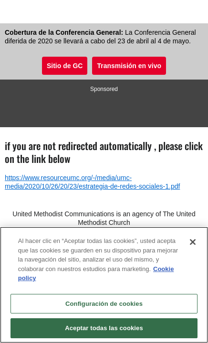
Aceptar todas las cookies (104, 328)
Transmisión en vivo (129, 66)
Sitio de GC (65, 66)
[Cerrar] (192, 242)
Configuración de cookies (104, 303)
